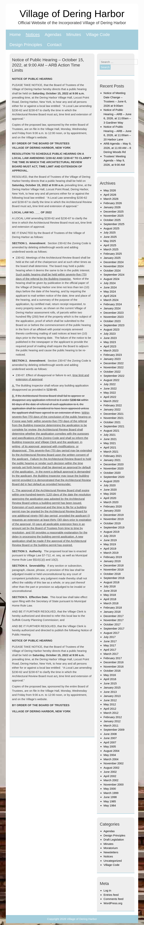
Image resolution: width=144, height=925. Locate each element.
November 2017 (114, 620)
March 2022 (111, 401)
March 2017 (111, 653)
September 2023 (114, 325)
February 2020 (113, 506)
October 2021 (112, 422)
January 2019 (112, 561)
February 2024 (113, 304)
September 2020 (114, 476)
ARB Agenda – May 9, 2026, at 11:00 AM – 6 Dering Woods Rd (117, 148)
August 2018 (111, 582)
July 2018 (110, 586)
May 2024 (110, 291)
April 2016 (110, 679)
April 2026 (110, 194)
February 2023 (113, 354)
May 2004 (110, 754)
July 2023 (110, 333)
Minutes (73, 34)
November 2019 (114, 519)
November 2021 (114, 417)
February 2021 (113, 455)
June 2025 (110, 236)
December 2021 (114, 413)
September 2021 (114, 426)
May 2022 (110, 392)
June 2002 (110, 771)
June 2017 (110, 641)
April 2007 (110, 742)
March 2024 (111, 299)
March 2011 (111, 725)
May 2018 (110, 594)
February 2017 (113, 658)
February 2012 (113, 717)
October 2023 (112, 321)
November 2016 (114, 666)
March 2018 (111, 603)
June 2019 (110, 540)
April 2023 (110, 346)
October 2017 (112, 624)
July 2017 (110, 637)
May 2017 (110, 645)
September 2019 (114, 527)
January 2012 (112, 721)
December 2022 (114, 363)
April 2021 (110, 447)
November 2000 (114, 784)
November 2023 (114, 316)
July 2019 (110, 535)
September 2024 (114, 274)
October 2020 (112, 472)
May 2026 (110, 190)
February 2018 (113, 607)
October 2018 (112, 573)
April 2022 (110, 396)
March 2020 (111, 502)
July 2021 (110, 434)
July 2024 (110, 283)
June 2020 (110, 489)
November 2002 (114, 763)
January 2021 (112, 460)
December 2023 (114, 312)
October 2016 (112, 670)
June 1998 (110, 797)
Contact (54, 44)
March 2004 (111, 759)
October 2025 (112, 220)
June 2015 (110, 683)
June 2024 (110, 287)
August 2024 (111, 278)
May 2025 (110, 240)
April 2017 (110, 649)
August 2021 (111, 430)
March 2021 (111, 451)
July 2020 (110, 485)
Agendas (53, 34)
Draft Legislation (114, 839)
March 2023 (111, 350)
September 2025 (114, 224)
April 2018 (110, 599)
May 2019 (110, 544)
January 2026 (112, 207)
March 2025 (111, 249)
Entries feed (111, 894)
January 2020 (112, 510)
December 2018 (114, 565)
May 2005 (110, 746)
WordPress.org (113, 903)
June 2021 (110, 439)
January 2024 (112, 308)
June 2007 (110, 738)
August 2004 (111, 750)
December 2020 (114, 464)
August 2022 (111, 380)
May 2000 (110, 788)
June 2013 (110, 691)
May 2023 (110, 342)
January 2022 (112, 409)
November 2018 (114, 569)
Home (15, 34)
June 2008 (110, 734)
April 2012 (110, 708)
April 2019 (110, 548)
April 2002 (110, 776)
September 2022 (114, 375)
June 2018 (110, 590)
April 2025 (110, 245)
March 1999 (111, 792)
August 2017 (111, 632)
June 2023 (110, 337)
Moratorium (111, 848)
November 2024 (114, 266)
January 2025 (112, 257)
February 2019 (113, 557)
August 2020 (111, 481)
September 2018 (114, 578)
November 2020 (114, 468)
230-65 (52, 389)
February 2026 (113, 203)
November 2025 (114, 215)
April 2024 (110, 295)
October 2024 (112, 270)
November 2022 (114, 367)
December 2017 (114, 616)
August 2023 (111, 329)
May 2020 (110, 493)
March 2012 (111, 712)
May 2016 (110, 675)
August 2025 (111, 228)
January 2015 (112, 687)
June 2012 (110, 700)
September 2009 (114, 729)
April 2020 (110, 498)
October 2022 (112, 371)
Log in (107, 890)
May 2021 (110, 443)
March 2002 (111, 780)
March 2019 (111, 552)
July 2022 (110, 384)
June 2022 (110, 388)
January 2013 (112, 695)
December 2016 (114, 662)
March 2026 (111, 198)
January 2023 (112, 358)
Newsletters (111, 852)
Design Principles (26, 44)
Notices (33, 34)
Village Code (98, 34)
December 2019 (114, 514)
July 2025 (110, 232)
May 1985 (110, 801)
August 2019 (111, 531)
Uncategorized (113, 860)
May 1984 (110, 805)
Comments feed (113, 898)
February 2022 (113, 405)
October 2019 (112, 523)
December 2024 (114, 262)
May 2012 (110, 704)
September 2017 (114, 628)
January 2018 (112, 611)
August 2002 (111, 767)
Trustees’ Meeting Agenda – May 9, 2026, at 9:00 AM (115, 160)
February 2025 (113, 253)
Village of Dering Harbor (72, 13)
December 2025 (114, 211)
